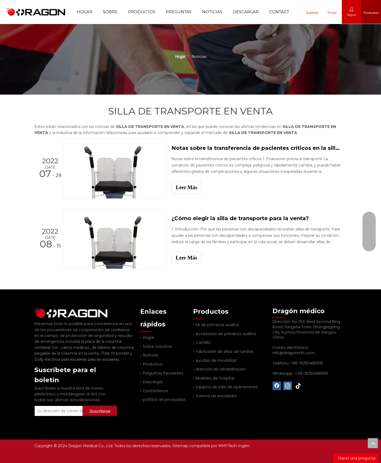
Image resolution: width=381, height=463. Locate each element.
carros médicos (75, 340)
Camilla (203, 342)
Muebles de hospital (215, 378)
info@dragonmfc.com (294, 352)
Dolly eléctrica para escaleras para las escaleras (76, 352)
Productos (141, 11)
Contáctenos (285, 11)
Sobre (110, 11)
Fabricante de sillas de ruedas (224, 351)
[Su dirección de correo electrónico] (65, 404)
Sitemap (181, 445)
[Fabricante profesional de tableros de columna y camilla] (38, 309)
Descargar (246, 11)
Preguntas (179, 11)
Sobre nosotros (157, 346)
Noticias (212, 11)
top (373, 443)
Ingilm (244, 445)
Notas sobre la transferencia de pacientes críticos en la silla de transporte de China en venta (256, 148)
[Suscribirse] (100, 404)
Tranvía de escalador (216, 396)
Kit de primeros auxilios (217, 324)
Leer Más (186, 187)
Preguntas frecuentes (163, 373)
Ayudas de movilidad (216, 360)
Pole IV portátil (115, 346)
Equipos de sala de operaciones (227, 387)
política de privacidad (164, 399)
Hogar (84, 11)
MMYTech (228, 445)
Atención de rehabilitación (221, 369)
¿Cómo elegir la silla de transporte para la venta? (240, 218)
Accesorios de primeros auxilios (226, 333)
